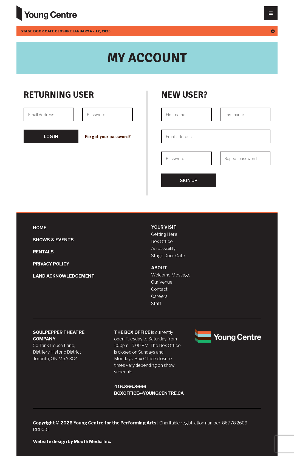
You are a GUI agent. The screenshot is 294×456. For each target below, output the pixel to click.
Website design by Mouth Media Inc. (72, 441)
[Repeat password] (245, 158)
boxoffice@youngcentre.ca (149, 393)
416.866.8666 (130, 386)
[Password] (107, 114)
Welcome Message (171, 275)
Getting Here (164, 234)
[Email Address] (49, 114)
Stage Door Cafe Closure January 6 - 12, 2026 (148, 31)
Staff (156, 303)
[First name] (186, 114)
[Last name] (245, 114)
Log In (51, 136)
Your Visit (164, 227)
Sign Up (188, 180)
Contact (159, 289)
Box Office (162, 241)
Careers (159, 296)
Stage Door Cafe (168, 255)
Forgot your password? (108, 136)
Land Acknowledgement (64, 276)
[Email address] (215, 136)
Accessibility (163, 248)
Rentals (43, 251)
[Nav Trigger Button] (271, 13)
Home (39, 227)
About (159, 267)
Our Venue (162, 282)
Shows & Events (53, 239)
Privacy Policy (51, 264)
